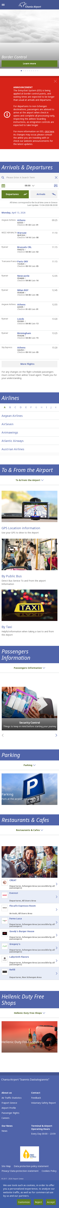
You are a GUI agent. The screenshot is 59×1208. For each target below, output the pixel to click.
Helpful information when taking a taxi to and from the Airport (28, 633)
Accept (51, 1202)
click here (49, 131)
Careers (5, 1117)
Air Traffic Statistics (12, 1097)
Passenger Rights (10, 1112)
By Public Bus (12, 576)
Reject (38, 1202)
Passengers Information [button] (29, 667)
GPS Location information (21, 528)
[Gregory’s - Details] (53, 948)
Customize (24, 1202)
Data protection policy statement (31, 1166)
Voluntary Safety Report (43, 1102)
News (4, 1130)
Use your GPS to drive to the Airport (20, 532)
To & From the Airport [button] (30, 480)
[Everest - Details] (53, 897)
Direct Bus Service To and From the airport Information (24, 582)
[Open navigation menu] (3, 4)
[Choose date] (3, 185)
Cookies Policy (49, 1170)
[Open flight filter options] (55, 185)
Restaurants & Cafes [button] (29, 830)
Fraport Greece (9, 1102)
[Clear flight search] (55, 177)
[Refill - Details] (53, 973)
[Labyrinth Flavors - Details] (53, 960)
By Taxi (7, 627)
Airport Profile (9, 1107)
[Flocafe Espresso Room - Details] (53, 909)
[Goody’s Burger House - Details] (53, 935)
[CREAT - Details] (53, 884)
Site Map (6, 1166)
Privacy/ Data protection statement (20, 1170)
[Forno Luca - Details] (53, 922)
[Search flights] (3, 177)
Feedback (36, 1097)
